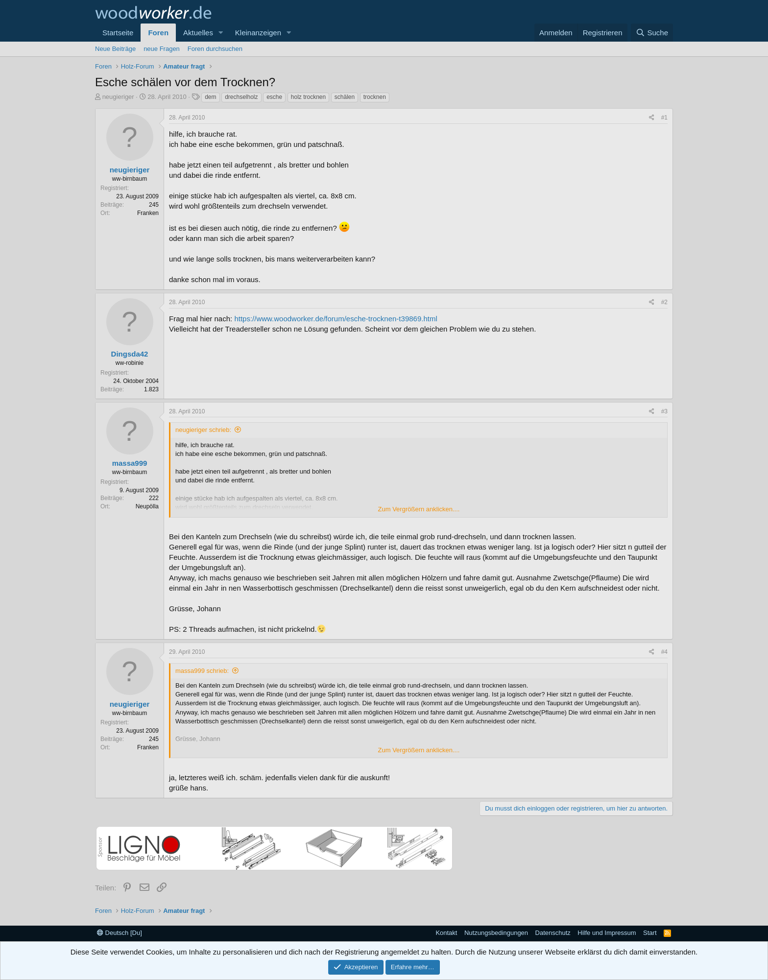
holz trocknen (308, 97)
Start (649, 932)
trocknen (374, 97)
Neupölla (147, 506)
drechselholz (241, 97)
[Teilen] (652, 117)
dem (210, 97)
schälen (345, 97)
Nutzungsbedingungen (496, 932)
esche (274, 97)
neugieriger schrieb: (203, 429)
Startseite (117, 32)
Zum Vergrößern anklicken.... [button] (419, 509)
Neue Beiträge (115, 48)
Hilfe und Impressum (606, 932)
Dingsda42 (129, 354)
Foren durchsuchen (215, 48)
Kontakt (446, 932)
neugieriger (118, 96)
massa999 (129, 463)
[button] (221, 33)
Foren (158, 32)
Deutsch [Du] (119, 932)
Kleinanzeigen (258, 32)
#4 (664, 651)
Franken (148, 213)
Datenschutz (553, 932)
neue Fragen (162, 48)
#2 (664, 302)
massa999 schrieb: (202, 670)
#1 (664, 117)
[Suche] (652, 33)
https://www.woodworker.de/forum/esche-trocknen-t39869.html (335, 318)
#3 (664, 411)
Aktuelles (198, 32)
